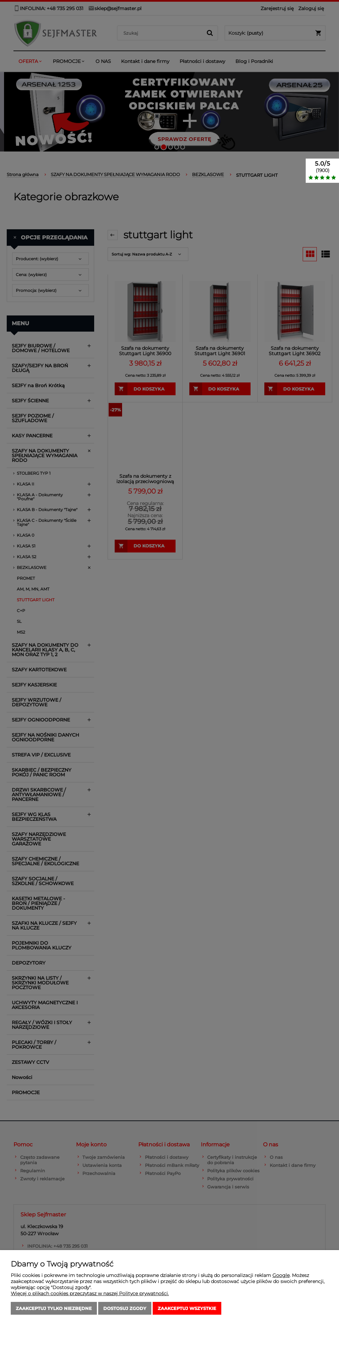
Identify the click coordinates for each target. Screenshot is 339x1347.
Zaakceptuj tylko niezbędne (54, 1308)
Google (281, 1275)
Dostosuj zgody (124, 1308)
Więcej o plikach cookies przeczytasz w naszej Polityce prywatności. (90, 1293)
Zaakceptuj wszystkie (187, 1308)
